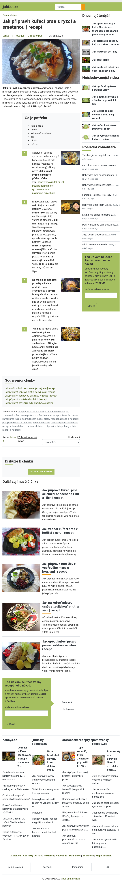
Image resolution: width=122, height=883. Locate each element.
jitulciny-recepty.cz (39, 742)
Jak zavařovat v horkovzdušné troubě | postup (44, 832)
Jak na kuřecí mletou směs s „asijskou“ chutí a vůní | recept (60, 606)
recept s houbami (11, 429)
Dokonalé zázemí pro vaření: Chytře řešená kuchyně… (13, 822)
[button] (41, 61)
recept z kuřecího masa (65, 415)
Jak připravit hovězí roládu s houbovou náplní (29, 403)
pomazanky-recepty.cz (101, 742)
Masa (14, 15)
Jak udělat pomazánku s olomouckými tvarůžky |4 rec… (105, 830)
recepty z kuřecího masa (31, 411)
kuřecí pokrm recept (25, 418)
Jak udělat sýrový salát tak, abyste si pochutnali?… (104, 843)
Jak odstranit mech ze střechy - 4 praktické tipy (105, 100)
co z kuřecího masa (55, 411)
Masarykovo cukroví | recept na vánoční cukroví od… (45, 803)
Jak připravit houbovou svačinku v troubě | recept (31, 395)
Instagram (68, 709)
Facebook (67, 702)
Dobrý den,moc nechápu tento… (98, 175)
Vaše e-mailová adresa (17, 707)
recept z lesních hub (13, 426)
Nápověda (61, 855)
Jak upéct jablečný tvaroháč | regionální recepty (73, 789)
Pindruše (37, 812)
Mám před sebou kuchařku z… (98, 214)
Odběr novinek (15, 867)
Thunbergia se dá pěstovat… (97, 155)
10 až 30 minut (34, 35)
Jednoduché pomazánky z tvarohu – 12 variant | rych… (105, 816)
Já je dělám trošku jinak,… (95, 234)
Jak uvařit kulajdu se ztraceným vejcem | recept (30, 388)
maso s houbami (41, 422)
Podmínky (75, 855)
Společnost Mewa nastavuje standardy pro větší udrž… (15, 809)
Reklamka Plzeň (71, 878)
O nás (38, 855)
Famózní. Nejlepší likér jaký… (97, 194)
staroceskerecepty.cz (78, 740)
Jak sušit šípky (100, 59)
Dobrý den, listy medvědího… (97, 185)
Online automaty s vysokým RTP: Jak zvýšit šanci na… (15, 836)
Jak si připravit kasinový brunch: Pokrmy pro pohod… (75, 776)
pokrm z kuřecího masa (39, 415)
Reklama (49, 855)
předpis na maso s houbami (17, 422)
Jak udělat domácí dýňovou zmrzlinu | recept (103, 114)
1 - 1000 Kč (17, 35)
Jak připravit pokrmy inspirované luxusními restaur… (43, 780)
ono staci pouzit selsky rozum (98, 165)
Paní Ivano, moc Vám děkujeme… (99, 224)
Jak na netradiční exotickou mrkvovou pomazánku (103, 793)
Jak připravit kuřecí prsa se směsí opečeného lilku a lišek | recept (60, 494)
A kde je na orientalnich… (95, 244)
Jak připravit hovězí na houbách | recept (26, 399)
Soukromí (88, 855)
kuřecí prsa (8, 418)
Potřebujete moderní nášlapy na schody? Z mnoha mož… (13, 776)
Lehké (5, 35)
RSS (108, 867)
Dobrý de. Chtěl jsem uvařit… (97, 204)
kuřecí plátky (43, 418)
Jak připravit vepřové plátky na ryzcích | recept (30, 392)
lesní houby (71, 422)
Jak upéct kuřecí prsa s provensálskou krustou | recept (59, 645)
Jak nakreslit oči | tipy (104, 51)
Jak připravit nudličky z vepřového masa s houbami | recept (59, 567)
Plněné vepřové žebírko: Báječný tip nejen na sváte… (75, 816)
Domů (5, 15)
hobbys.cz (9, 740)
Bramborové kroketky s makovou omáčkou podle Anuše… (75, 803)
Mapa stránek (104, 855)
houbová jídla (58, 422)
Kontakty (28, 855)
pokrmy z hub (69, 426)
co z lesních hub (33, 426)
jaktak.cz (16, 855)
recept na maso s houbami (65, 418)
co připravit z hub (52, 426)
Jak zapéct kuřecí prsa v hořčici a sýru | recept (60, 531)
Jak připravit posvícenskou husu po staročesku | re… (74, 839)
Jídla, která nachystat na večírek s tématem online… (105, 780)
